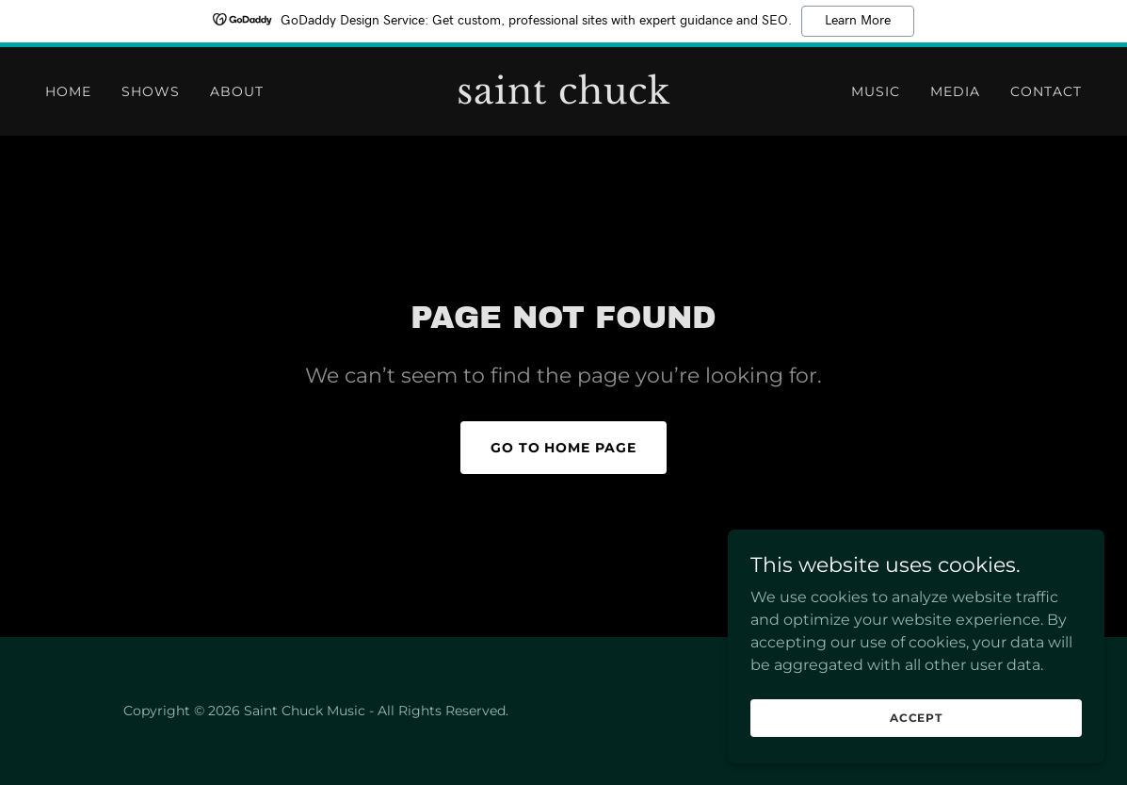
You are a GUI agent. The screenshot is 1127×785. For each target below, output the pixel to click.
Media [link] (955, 91)
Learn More (858, 20)
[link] (563, 98)
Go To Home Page (564, 447)
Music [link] (875, 91)
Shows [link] (150, 91)
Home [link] (68, 91)
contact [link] (1046, 91)
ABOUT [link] (237, 91)
